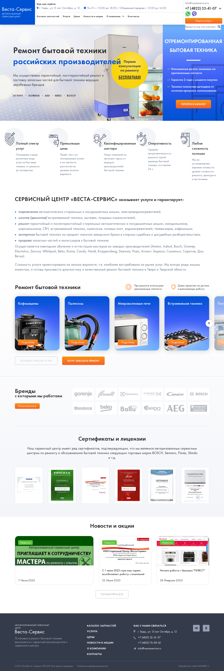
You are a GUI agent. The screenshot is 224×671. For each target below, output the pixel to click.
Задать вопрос (203, 20)
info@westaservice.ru (197, 3)
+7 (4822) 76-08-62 (149, 642)
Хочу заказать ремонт (83, 360)
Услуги (66, 16)
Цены (77, 16)
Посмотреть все (27, 406)
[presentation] (209, 323)
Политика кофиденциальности (92, 666)
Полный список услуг (36, 360)
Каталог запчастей (48, 16)
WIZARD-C (203, 666)
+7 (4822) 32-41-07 (203, 8)
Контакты (133, 16)
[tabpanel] (81, 73)
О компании (96, 648)
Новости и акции (93, 16)
